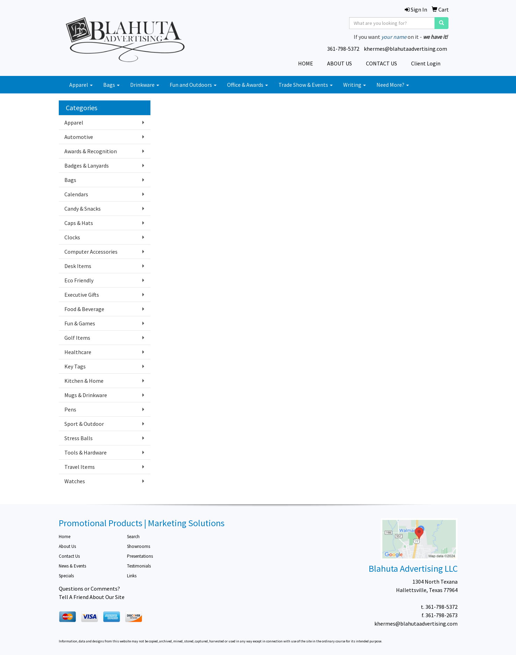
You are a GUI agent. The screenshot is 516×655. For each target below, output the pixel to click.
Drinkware (144, 84)
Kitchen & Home (84, 380)
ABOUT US (339, 63)
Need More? (392, 84)
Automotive (78, 136)
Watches (74, 481)
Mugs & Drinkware (85, 395)
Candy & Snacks (82, 208)
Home (64, 537)
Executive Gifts (81, 294)
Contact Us (69, 556)
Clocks (72, 237)
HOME (305, 63)
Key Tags (75, 366)
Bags (111, 84)
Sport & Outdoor (84, 423)
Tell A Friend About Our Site (92, 596)
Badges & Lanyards (86, 165)
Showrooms (138, 546)
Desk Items (77, 265)
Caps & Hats (78, 222)
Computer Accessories (91, 251)
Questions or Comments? (89, 588)
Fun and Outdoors (193, 84)
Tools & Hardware (85, 452)
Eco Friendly (78, 280)
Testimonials (139, 566)
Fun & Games (79, 323)
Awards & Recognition (90, 151)
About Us (67, 546)
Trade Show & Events (305, 84)
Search (133, 537)
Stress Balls (78, 438)
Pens (70, 409)
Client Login (425, 63)
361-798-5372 (343, 48)
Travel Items (79, 466)
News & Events (72, 566)
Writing (354, 84)
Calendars (76, 194)
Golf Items (77, 337)
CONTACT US (381, 63)
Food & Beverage (84, 308)
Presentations (140, 556)
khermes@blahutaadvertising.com (405, 48)
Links (131, 576)
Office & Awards (247, 84)
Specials (66, 576)
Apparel (81, 84)
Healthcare (77, 351)
